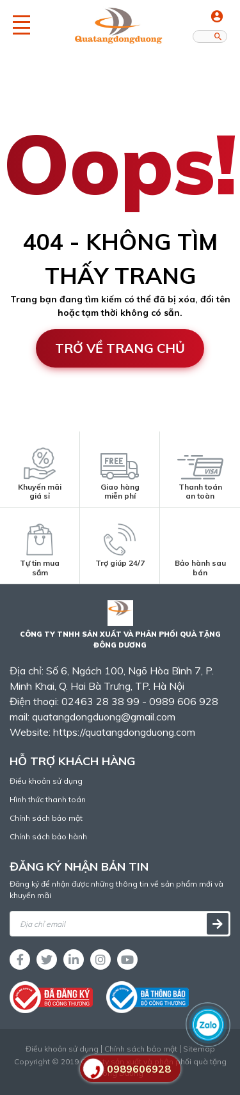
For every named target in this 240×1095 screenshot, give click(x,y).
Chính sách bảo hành (48, 836)
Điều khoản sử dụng (46, 781)
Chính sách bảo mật (46, 818)
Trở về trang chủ (120, 348)
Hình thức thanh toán (48, 799)
